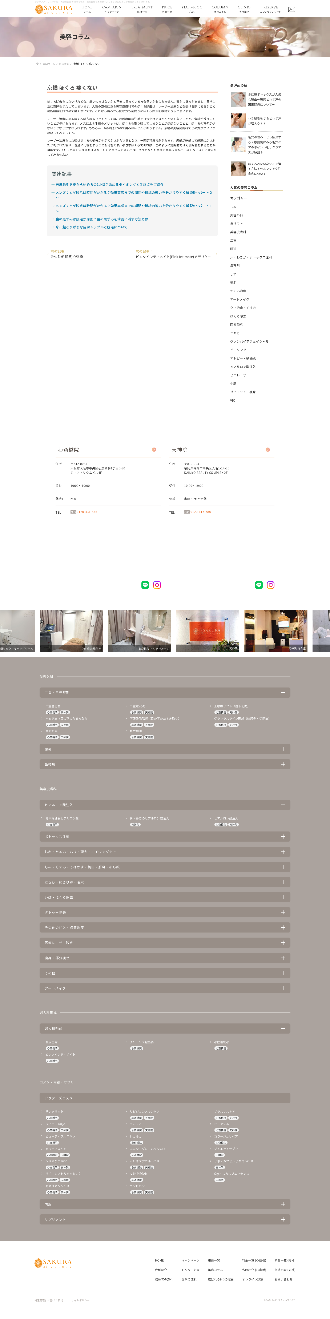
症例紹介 (161, 1270)
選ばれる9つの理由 (221, 1279)
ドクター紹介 (191, 1270)
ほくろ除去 (238, 316)
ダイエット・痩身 (243, 392)
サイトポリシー (81, 1300)
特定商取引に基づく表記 (49, 1300)
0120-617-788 (197, 512)
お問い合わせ (284, 1279)
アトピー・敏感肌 (243, 358)
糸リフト (236, 223)
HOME (159, 1260)
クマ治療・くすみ (243, 307)
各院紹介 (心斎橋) (254, 1270)
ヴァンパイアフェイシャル (249, 341)
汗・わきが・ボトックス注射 (251, 257)
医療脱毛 (236, 324)
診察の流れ (189, 1279)
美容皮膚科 (238, 232)
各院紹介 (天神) (285, 1270)
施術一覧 (214, 1260)
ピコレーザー (240, 375)
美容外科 (236, 215)
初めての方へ (164, 1279)
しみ (233, 206)
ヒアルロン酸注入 (243, 366)
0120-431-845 (84, 512)
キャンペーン (191, 1260)
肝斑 (233, 248)
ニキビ (235, 333)
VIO (233, 400)
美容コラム (215, 1270)
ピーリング (238, 350)
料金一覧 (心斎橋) (254, 1260)
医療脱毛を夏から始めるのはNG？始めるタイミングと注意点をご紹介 (110, 184)
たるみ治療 (238, 291)
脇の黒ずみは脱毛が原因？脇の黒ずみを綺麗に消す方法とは (102, 218)
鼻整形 (235, 265)
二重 (233, 240)
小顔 (233, 383)
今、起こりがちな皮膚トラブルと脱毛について (92, 226)
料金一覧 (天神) (285, 1260)
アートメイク (239, 299)
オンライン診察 (252, 1279)
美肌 (233, 282)
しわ (233, 274)
